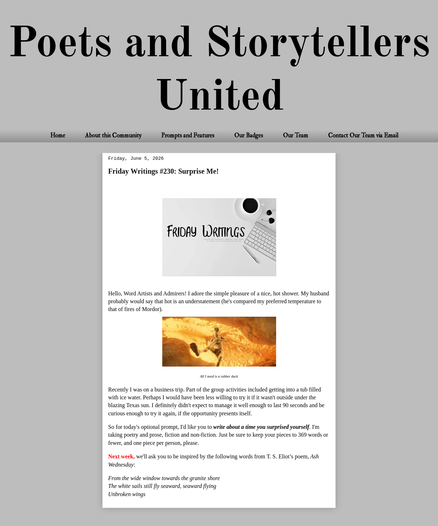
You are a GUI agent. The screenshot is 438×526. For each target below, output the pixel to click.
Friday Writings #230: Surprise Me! (163, 171)
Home (57, 135)
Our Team (295, 135)
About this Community (113, 135)
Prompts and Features (187, 135)
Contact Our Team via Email (363, 135)
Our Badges (248, 135)
